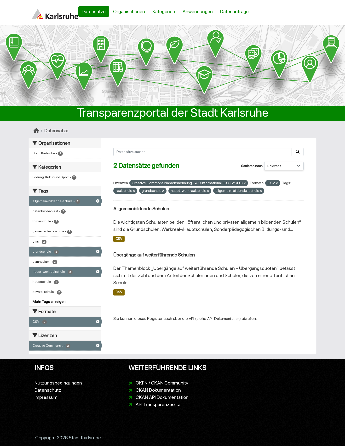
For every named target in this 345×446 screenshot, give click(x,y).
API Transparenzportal (158, 404)
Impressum (46, 397)
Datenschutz (47, 390)
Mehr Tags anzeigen (49, 301)
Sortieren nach (252, 166)
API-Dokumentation (223, 318)
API (191, 318)
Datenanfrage (234, 11)
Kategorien (163, 11)
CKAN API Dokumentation (162, 397)
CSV (118, 239)
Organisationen (129, 11)
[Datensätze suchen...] (202, 152)
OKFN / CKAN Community (162, 383)
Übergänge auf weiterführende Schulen (154, 255)
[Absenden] (298, 152)
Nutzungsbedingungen (58, 383)
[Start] (36, 131)
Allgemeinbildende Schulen (141, 209)
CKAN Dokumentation (158, 390)
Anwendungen (198, 11)
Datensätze (94, 11)
